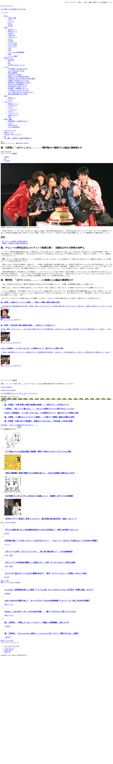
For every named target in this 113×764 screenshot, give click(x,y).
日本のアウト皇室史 (14, 74)
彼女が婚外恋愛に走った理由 (17, 94)
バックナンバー (9, 648)
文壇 (9, 50)
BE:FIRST (11, 60)
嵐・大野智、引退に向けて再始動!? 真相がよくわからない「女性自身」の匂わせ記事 (38, 421)
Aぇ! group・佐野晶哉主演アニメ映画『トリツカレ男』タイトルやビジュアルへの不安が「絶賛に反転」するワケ (49, 590)
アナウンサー (12, 46)
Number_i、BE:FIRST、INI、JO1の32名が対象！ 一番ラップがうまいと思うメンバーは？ (40, 612)
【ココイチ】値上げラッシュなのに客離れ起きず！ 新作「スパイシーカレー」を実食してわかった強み (45, 573)
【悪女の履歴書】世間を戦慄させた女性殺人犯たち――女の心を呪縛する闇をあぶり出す (39, 473)
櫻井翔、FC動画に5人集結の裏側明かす (15, 243)
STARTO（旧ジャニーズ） (16, 65)
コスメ (10, 123)
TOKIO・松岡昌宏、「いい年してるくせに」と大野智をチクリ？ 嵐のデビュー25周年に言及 (32, 348)
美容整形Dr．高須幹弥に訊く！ (18, 121)
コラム (6, 67)
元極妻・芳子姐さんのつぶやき (18, 80)
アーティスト (12, 42)
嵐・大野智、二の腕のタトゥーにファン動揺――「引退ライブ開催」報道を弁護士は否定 (30, 302)
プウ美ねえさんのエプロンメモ (18, 90)
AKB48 (10, 33)
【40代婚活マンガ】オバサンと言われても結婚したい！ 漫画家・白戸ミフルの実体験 (38, 496)
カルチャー (8, 102)
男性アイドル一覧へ (7, 640)
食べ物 (10, 25)
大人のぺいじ (12, 106)
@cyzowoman (11, 390)
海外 (5, 96)
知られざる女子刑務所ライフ (17, 84)
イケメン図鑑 (12, 56)
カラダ (10, 20)
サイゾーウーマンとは (11, 646)
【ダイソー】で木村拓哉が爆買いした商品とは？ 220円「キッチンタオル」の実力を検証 (39, 562)
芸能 (5, 27)
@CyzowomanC (7, 387)
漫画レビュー (12, 115)
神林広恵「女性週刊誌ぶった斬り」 (20, 82)
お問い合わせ (8, 650)
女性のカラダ (12, 125)
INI (9, 61)
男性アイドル (8, 58)
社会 (9, 117)
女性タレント (12, 29)
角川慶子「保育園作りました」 (18, 88)
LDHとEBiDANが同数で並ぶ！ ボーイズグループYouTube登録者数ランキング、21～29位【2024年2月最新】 (47, 601)
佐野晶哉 (7, 593)
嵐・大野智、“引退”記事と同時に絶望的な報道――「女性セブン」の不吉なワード (28, 325)
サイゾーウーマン (7, 6)
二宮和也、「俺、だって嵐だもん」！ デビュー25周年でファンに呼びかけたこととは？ (39, 409)
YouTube (10, 41)
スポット (11, 111)
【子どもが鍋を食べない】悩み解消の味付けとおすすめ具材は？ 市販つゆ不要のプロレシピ (41, 530)
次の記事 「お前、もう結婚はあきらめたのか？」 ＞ (19, 425)
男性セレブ (12, 98)
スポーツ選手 (12, 44)
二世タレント (12, 37)
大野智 (6, 157)
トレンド (11, 22)
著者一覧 (7, 652)
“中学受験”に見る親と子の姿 (17, 69)
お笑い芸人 (12, 35)
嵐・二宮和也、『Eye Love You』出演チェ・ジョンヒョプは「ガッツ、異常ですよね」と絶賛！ (41, 633)
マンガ (10, 107)
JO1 (9, 63)
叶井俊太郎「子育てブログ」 (17, 86)
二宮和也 (7, 626)
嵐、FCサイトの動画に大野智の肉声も (15, 241)
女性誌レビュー (13, 104)
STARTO (7, 161)
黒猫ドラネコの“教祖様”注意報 (18, 76)
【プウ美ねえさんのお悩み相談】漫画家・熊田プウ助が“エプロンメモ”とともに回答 (37, 452)
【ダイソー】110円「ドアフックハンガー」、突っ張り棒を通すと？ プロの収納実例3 (38, 552)
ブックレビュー (13, 113)
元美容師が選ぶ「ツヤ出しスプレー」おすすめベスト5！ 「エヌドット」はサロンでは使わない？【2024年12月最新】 (51, 541)
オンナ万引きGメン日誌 (16, 71)
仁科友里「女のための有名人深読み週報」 (22, 78)
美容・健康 (8, 119)
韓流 (9, 54)
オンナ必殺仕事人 (14, 127)
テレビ (10, 39)
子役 (9, 48)
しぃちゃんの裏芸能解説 (16, 52)
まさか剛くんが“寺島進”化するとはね (13, 9)
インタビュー (12, 109)
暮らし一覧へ (5, 580)
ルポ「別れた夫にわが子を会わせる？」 (21, 92)
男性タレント (12, 31)
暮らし (6, 16)
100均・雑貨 (12, 18)
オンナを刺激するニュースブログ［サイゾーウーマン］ (19, 393)
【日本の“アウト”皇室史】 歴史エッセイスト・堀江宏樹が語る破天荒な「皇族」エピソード (40, 519)
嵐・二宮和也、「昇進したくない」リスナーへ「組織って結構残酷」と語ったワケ (36, 622)
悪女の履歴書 (12, 73)
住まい (10, 24)
